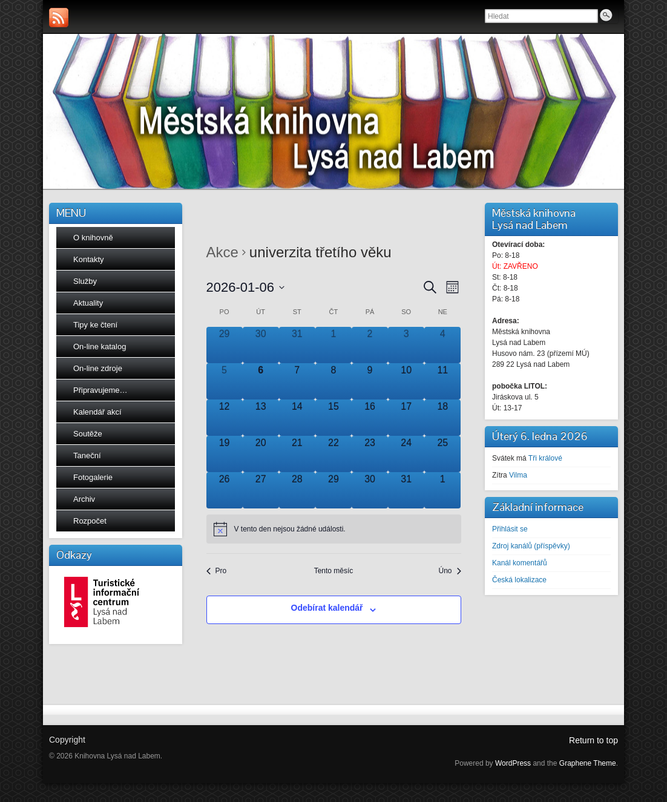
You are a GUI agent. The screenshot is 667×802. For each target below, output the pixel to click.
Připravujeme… (100, 390)
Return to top (593, 740)
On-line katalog (99, 346)
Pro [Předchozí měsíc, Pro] (216, 571)
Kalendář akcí (97, 411)
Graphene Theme (587, 763)
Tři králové (545, 458)
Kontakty (88, 259)
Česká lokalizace (519, 580)
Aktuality (88, 302)
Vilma (518, 475)
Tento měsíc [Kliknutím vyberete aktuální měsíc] (333, 571)
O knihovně (93, 237)
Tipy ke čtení (95, 324)
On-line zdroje (97, 368)
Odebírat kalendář (327, 608)
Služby (85, 281)
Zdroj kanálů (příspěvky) (531, 546)
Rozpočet (90, 520)
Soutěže (87, 433)
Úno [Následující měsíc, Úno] (449, 571)
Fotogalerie (93, 477)
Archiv (84, 499)
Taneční (87, 455)
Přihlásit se (510, 529)
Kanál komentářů (519, 563)
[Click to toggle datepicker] (245, 287)
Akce (222, 252)
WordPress (513, 763)
